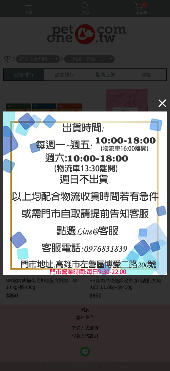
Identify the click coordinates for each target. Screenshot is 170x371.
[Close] (162, 103)
